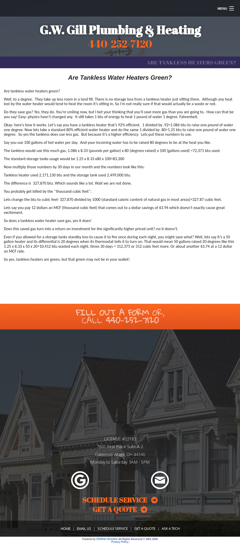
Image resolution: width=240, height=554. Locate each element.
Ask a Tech (171, 528)
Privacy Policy (120, 542)
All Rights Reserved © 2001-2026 (138, 539)
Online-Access (107, 539)
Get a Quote (144, 528)
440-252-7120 (132, 320)
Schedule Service (112, 528)
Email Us (84, 528)
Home (65, 528)
